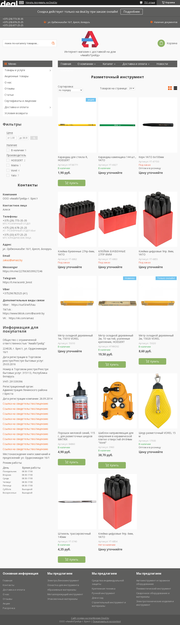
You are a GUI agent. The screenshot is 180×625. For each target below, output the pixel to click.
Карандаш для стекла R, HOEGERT (73, 158)
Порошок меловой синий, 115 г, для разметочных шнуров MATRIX (76, 436)
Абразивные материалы (61, 589)
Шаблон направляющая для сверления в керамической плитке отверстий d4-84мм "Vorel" (115, 437)
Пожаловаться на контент (107, 621)
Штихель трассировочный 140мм (74, 535)
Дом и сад (97, 597)
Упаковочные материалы (62, 599)
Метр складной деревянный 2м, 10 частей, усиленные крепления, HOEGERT (115, 339)
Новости (162, 63)
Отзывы (10, 88)
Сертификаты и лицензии (20, 101)
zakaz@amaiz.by (12, 260)
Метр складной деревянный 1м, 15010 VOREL (75, 337)
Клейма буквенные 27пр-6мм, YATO (76, 253)
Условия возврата (16, 113)
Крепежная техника (103, 588)
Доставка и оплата (16, 107)
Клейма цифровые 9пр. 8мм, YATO (156, 253)
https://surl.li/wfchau (23, 304)
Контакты (67, 70)
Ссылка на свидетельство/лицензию (25, 403)
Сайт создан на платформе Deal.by (90, 618)
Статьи (9, 94)
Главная (66, 63)
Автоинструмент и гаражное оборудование (153, 582)
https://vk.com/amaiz (21, 318)
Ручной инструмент (103, 593)
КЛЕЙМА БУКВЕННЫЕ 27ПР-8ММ (111, 253)
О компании (85, 63)
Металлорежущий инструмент (65, 594)
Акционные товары (16, 76)
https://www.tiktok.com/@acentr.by (23, 313)
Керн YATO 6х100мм (151, 157)
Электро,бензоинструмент (63, 580)
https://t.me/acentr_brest (17, 282)
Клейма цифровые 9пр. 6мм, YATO (116, 535)
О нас (8, 82)
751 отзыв (149, 2)
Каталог (108, 63)
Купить (73, 183)
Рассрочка (9, 608)
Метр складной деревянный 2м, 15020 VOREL (156, 337)
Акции (6, 603)
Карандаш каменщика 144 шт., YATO (117, 158)
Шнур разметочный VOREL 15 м (157, 434)
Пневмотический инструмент (153, 588)
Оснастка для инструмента (63, 585)
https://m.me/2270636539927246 (22, 271)
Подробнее (131, 12)
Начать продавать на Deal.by (41, 2)
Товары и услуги (15, 70)
